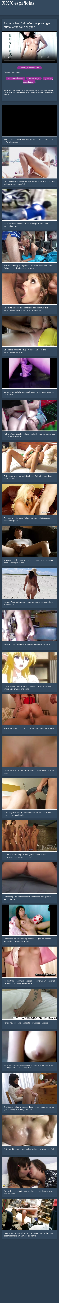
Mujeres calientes (15, 78)
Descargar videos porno (29, 68)
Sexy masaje (34, 78)
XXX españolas (18, 3)
